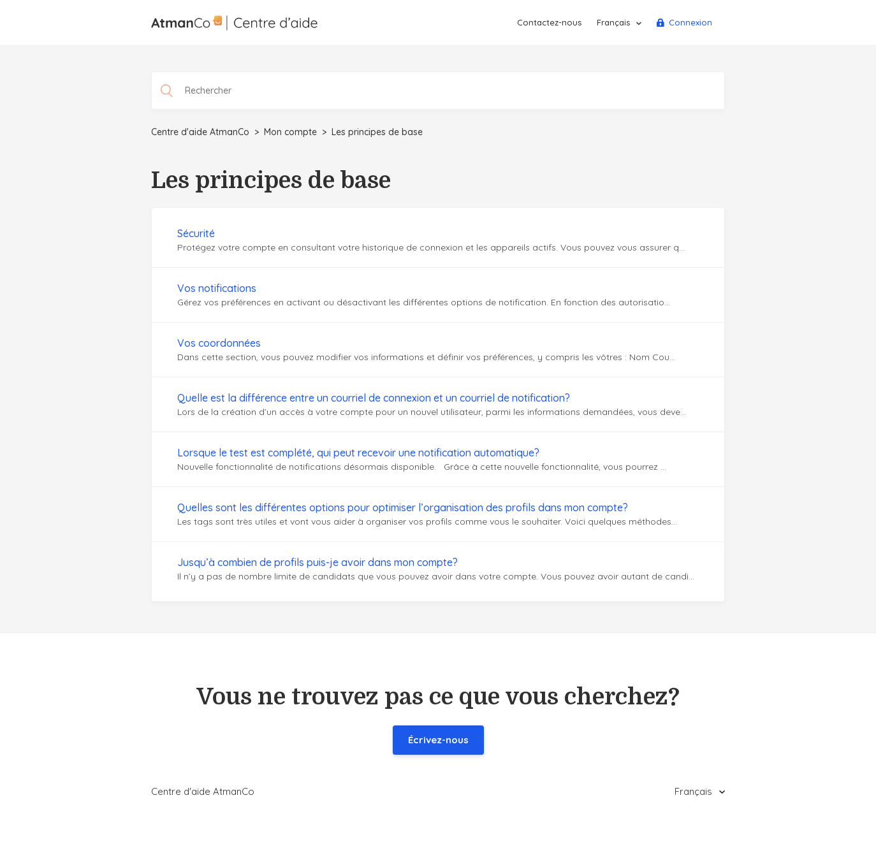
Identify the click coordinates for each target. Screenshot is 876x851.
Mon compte (290, 132)
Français (614, 22)
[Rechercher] (438, 90)
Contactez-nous (549, 22)
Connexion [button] (690, 22)
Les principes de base (377, 132)
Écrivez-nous (438, 740)
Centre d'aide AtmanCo (200, 132)
